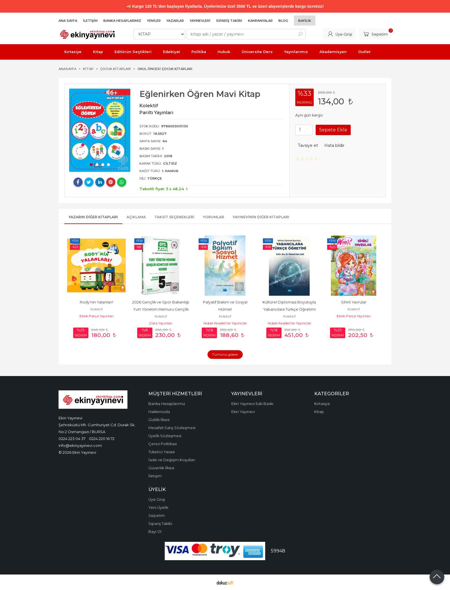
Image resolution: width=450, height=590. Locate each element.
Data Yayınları (160, 323)
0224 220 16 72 (102, 438)
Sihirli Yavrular (353, 302)
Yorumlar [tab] (213, 217)
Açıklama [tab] (136, 217)
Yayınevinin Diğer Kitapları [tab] (261, 217)
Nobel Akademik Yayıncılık (225, 323)
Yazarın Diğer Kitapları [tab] (93, 217)
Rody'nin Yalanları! (96, 302)
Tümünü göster (225, 354)
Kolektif (96, 309)
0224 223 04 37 (72, 438)
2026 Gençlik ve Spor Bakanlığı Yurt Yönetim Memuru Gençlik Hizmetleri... (161, 309)
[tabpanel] (100, 130)
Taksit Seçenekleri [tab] (174, 217)
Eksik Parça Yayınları (96, 316)
